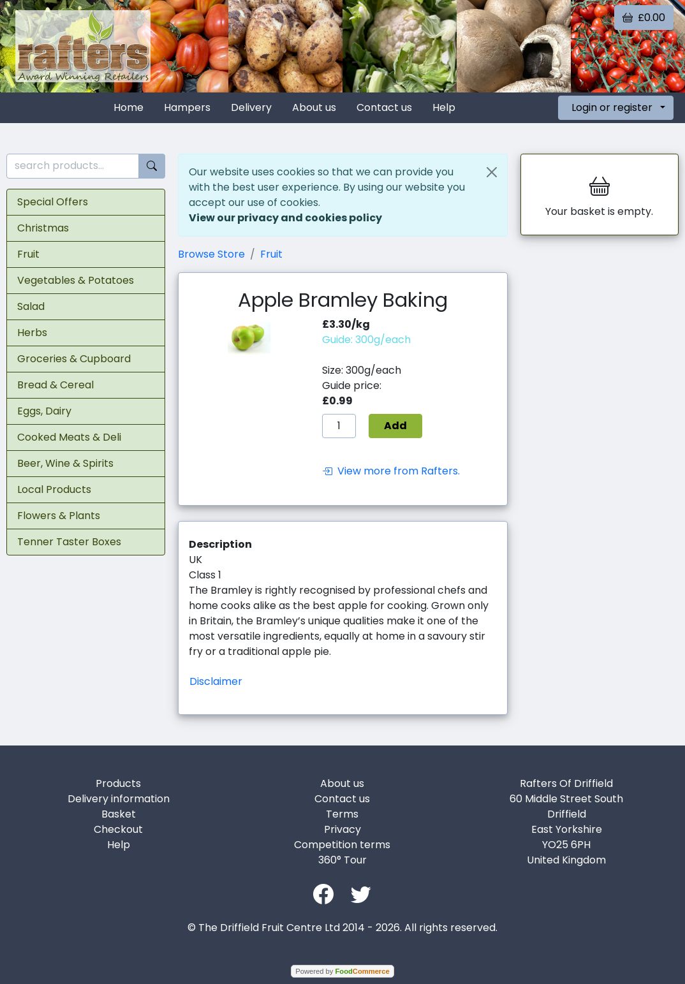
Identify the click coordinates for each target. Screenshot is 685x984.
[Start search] (151, 166)
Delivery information (119, 798)
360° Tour (342, 860)
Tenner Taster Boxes (69, 541)
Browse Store (211, 254)
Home (129, 107)
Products (118, 783)
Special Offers (52, 202)
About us (314, 107)
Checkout (118, 829)
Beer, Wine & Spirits (65, 463)
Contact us (384, 107)
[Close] (491, 172)
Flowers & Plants (58, 515)
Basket (118, 814)
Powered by (342, 971)
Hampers (187, 107)
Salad (31, 306)
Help (443, 107)
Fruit (28, 254)
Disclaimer (215, 681)
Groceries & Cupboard (74, 358)
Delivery (251, 107)
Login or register (612, 107)
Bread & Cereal (55, 385)
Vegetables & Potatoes (75, 280)
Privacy (342, 829)
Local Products (54, 489)
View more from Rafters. (391, 471)
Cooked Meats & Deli (69, 437)
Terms (342, 814)
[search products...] (72, 166)
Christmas (43, 228)
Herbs (32, 332)
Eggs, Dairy (44, 411)
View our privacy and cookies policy (285, 217)
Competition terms (342, 844)
